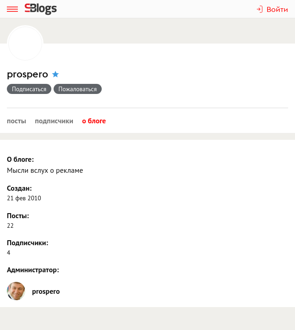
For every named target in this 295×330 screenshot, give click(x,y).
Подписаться (29, 89)
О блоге (94, 120)
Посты (16, 120)
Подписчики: (27, 242)
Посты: (18, 215)
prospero (27, 74)
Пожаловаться (78, 89)
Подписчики (54, 120)
